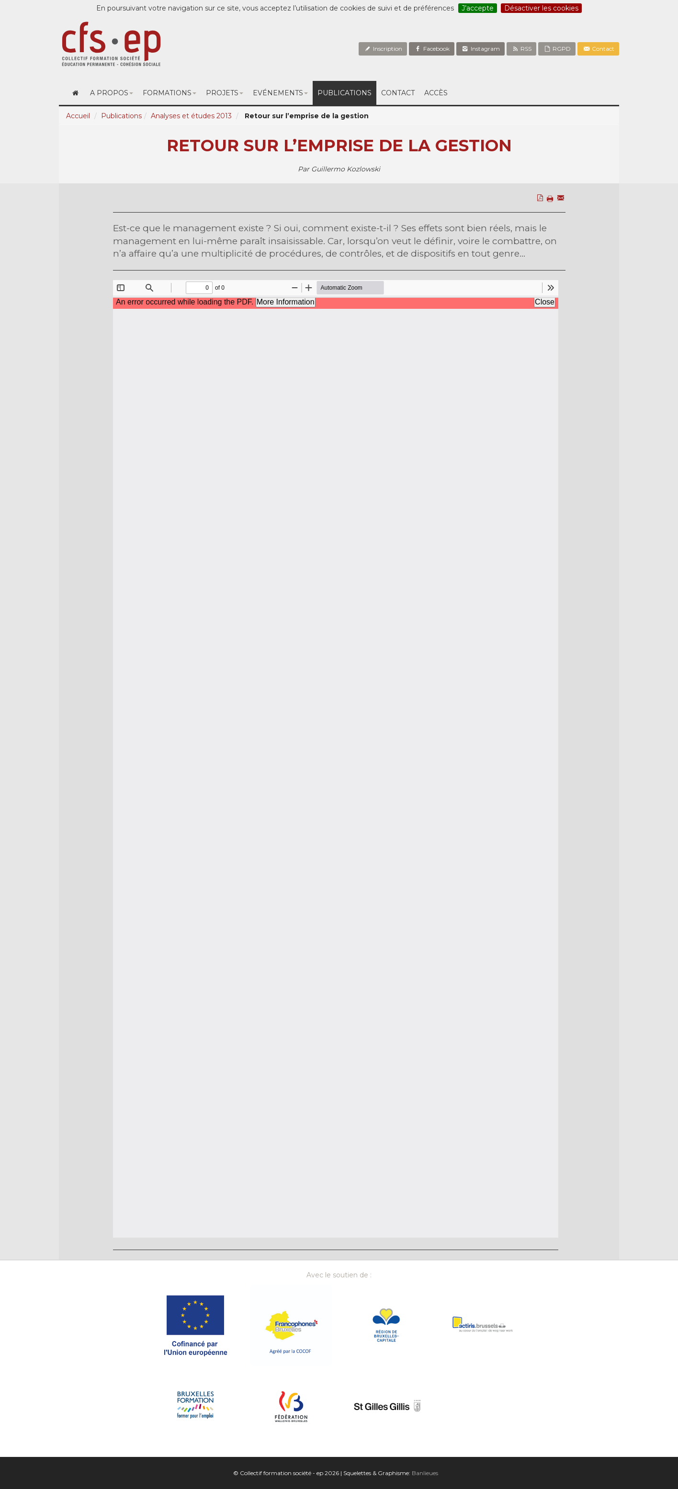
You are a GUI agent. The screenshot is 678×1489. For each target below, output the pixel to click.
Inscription (382, 48)
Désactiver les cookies (541, 8)
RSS (521, 48)
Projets (224, 93)
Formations (169, 93)
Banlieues (425, 1473)
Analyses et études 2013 (191, 116)
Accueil (78, 116)
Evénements (280, 93)
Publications (344, 93)
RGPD (557, 48)
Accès (436, 93)
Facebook (432, 48)
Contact (598, 48)
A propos (111, 93)
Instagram (480, 48)
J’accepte (478, 8)
